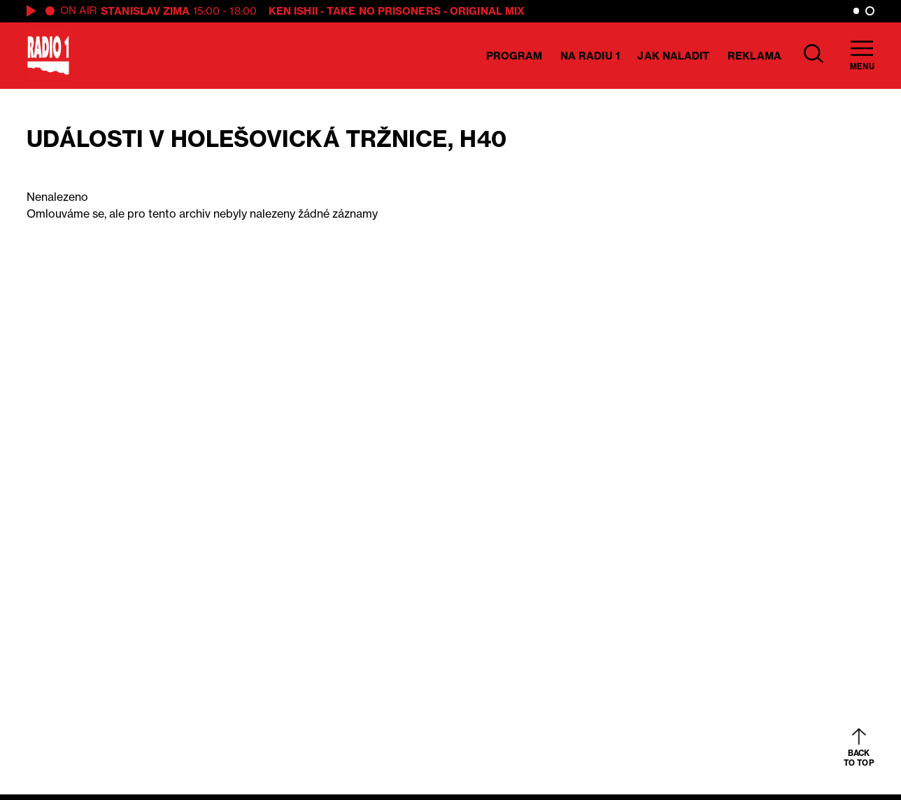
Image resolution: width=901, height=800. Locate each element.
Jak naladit (673, 55)
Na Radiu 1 (590, 55)
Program (514, 55)
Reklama (754, 55)
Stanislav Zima (145, 10)
